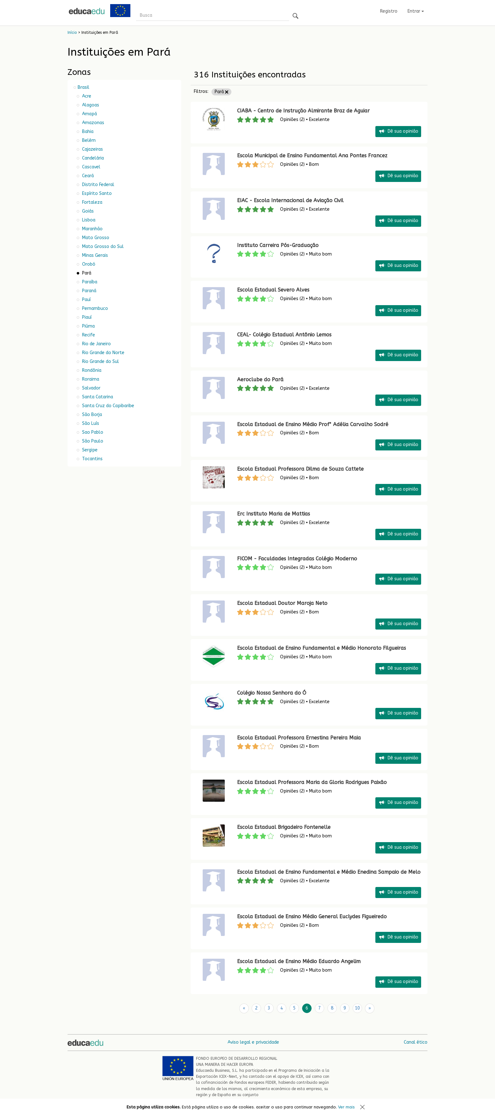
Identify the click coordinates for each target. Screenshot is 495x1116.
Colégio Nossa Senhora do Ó (271, 693)
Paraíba (89, 282)
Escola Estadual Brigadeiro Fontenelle (284, 827)
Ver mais (346, 1107)
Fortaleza (91, 202)
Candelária (92, 158)
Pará (221, 91)
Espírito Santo (96, 193)
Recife (88, 335)
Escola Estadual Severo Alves (273, 290)
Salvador (90, 388)
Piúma (88, 326)
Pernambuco (94, 308)
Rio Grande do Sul (100, 361)
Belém (88, 140)
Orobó (88, 264)
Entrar (416, 11)
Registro (388, 11)
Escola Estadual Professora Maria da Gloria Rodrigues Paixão (312, 782)
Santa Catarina (97, 397)
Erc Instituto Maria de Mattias (273, 514)
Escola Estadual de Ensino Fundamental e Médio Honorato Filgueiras (321, 648)
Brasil (83, 87)
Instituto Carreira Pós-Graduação (278, 245)
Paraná (88, 290)
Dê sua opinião (398, 131)
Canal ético (415, 1042)
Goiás (87, 211)
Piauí (86, 317)
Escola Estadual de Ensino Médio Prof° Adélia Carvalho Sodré (312, 424)
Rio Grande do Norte (102, 352)
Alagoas (90, 105)
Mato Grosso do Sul (102, 246)
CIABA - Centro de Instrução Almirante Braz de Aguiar (303, 111)
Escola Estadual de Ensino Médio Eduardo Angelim (299, 961)
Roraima (90, 379)
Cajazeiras (92, 149)
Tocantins (92, 458)
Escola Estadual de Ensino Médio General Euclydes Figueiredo (312, 917)
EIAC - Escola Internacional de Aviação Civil (290, 200)
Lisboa (88, 220)
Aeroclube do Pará (260, 380)
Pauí (86, 299)
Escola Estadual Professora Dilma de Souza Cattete (300, 469)
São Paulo (92, 441)
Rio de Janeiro (96, 344)
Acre (86, 96)
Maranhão (92, 229)
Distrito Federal (97, 184)
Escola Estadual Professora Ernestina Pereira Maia (299, 738)
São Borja (91, 414)
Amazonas (92, 122)
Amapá (89, 114)
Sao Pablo (92, 432)
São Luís (90, 423)
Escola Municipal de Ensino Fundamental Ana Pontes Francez (312, 156)
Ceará (87, 175)
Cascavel (90, 167)
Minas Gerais (94, 255)
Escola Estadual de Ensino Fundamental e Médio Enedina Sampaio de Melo (328, 872)
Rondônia (91, 370)
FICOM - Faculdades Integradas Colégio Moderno (297, 559)
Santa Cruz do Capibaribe (107, 405)
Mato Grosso (95, 237)
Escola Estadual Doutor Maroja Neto (282, 603)
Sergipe (89, 450)
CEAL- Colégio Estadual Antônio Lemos (284, 335)
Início (72, 32)
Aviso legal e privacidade (253, 1042)
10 (357, 1008)
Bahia (87, 131)
